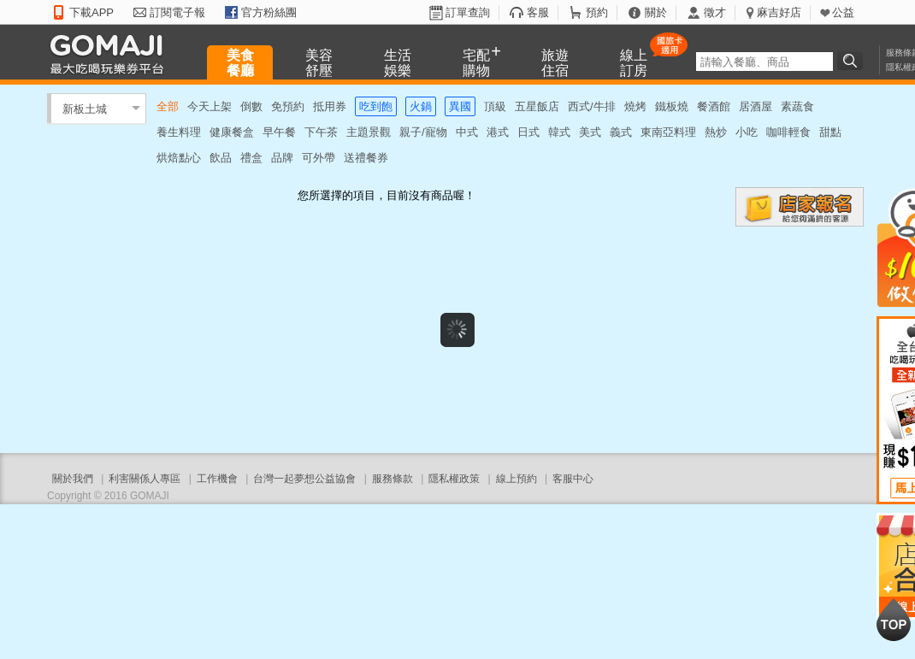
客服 (538, 12)
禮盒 (251, 157)
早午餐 (279, 132)
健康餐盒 (232, 132)
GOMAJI (111, 53)
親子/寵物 (423, 132)
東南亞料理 (668, 132)
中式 (467, 132)
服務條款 (392, 479)
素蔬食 (797, 106)
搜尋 (852, 60)
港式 (498, 132)
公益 (843, 12)
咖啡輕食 (788, 132)
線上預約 (516, 479)
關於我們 (72, 479)
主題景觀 (368, 132)
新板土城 (84, 108)
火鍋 (421, 106)
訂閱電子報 (177, 12)
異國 (460, 106)
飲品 (221, 157)
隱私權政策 (454, 479)
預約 (597, 12)
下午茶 (321, 132)
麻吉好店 (779, 12)
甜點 (830, 132)
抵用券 (329, 106)
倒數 (251, 106)
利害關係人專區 (144, 479)
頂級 (495, 106)
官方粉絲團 (269, 12)
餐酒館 (713, 106)
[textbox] (764, 61)
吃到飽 (376, 106)
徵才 (715, 12)
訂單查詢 (468, 12)
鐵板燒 (671, 106)
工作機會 (217, 479)
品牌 (282, 157)
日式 (528, 132)
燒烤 (635, 106)
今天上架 (209, 106)
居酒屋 (755, 106)
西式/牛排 (592, 106)
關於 (656, 12)
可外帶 (318, 157)
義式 (621, 132)
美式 (590, 132)
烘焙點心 (178, 157)
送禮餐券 (366, 157)
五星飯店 (537, 106)
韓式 (559, 132)
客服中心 (572, 479)
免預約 (287, 106)
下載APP (91, 12)
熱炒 (716, 132)
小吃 (746, 132)
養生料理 (178, 132)
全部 (167, 106)
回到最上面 (894, 619)
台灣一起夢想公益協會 (304, 479)
